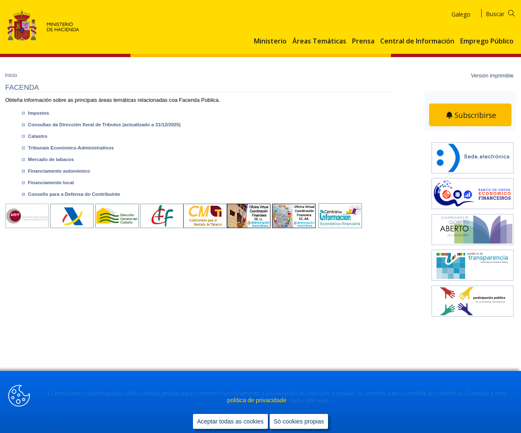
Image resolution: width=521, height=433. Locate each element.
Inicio (11, 75)
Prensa (363, 41)
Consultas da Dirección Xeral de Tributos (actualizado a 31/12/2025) (104, 124)
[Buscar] (505, 12)
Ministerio (270, 41)
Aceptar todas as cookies (230, 421)
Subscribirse (475, 115)
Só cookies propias (299, 421)
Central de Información (417, 41)
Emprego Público (487, 41)
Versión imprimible (492, 76)
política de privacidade (257, 400)
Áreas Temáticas (319, 41)
